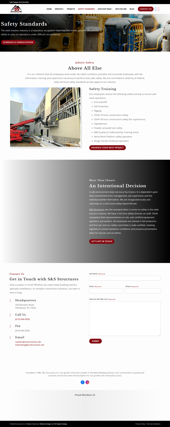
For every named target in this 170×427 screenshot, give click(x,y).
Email (95, 286)
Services (59, 9)
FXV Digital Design (60, 424)
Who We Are (121, 9)
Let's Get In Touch (101, 241)
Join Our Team (105, 9)
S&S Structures (96, 209)
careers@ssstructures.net (28, 341)
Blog (132, 9)
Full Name (97, 274)
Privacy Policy (140, 424)
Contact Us (146, 9)
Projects (71, 9)
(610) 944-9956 (23, 2)
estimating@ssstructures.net (29, 344)
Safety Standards (86, 9)
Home (49, 9)
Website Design (45, 424)
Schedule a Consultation (18, 42)
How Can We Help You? (102, 299)
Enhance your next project (107, 147)
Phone (132, 286)
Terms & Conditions (153, 424)
